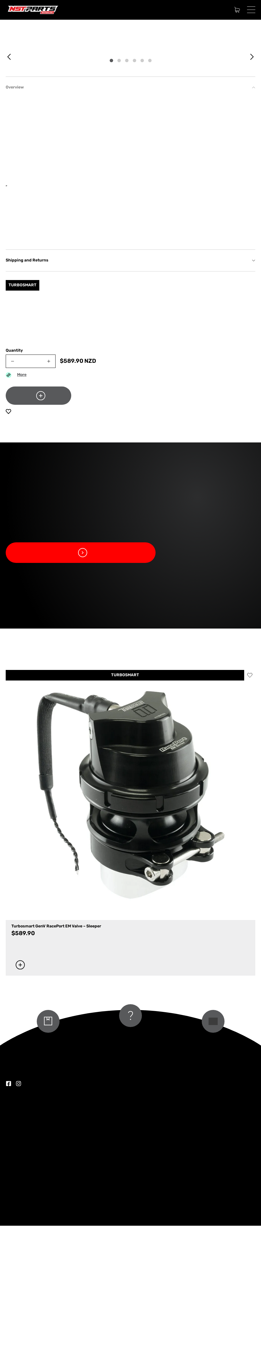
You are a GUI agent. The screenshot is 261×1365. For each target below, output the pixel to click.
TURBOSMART (125, 814)
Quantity (14, 490)
